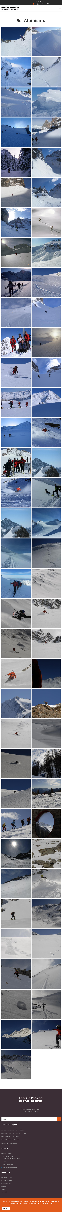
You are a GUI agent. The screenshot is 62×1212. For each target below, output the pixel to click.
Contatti (4, 1192)
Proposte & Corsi (6, 1177)
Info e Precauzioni (6, 1180)
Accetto (6, 1208)
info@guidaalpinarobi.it (42, 4)
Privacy (3, 1186)
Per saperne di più (46, 1203)
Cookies (3, 1189)
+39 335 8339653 (39, 1)
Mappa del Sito (6, 1183)
